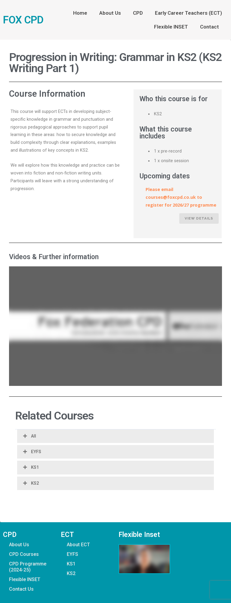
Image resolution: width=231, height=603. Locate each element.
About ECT (78, 544)
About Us (110, 13)
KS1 (35, 467)
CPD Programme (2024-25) (27, 567)
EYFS (36, 451)
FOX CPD (23, 20)
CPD (138, 13)
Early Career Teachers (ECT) (188, 13)
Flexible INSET (171, 27)
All (33, 436)
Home (80, 13)
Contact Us (21, 589)
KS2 (35, 483)
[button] (115, 436)
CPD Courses (24, 554)
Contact (211, 27)
